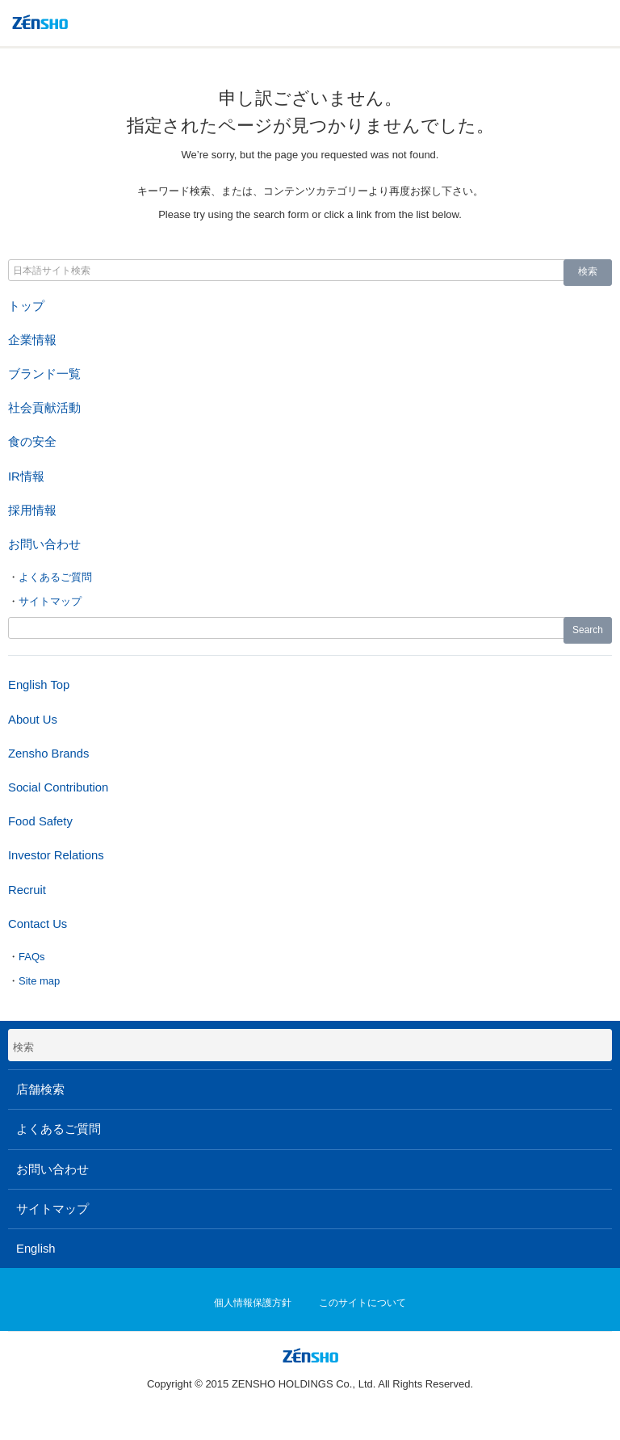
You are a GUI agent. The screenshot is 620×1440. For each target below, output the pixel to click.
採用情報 (32, 510)
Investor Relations (56, 855)
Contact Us (37, 923)
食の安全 (32, 441)
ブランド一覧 (44, 373)
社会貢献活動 (44, 407)
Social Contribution (58, 787)
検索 (587, 271)
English (36, 1248)
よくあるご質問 (55, 577)
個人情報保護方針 (252, 1302)
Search (587, 630)
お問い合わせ (44, 544)
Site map (39, 981)
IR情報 (26, 476)
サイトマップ (50, 601)
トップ (26, 306)
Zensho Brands (48, 753)
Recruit (27, 890)
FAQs (32, 957)
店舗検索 (40, 1089)
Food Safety (40, 821)
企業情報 (32, 340)
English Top (38, 684)
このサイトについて (362, 1302)
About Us (32, 719)
